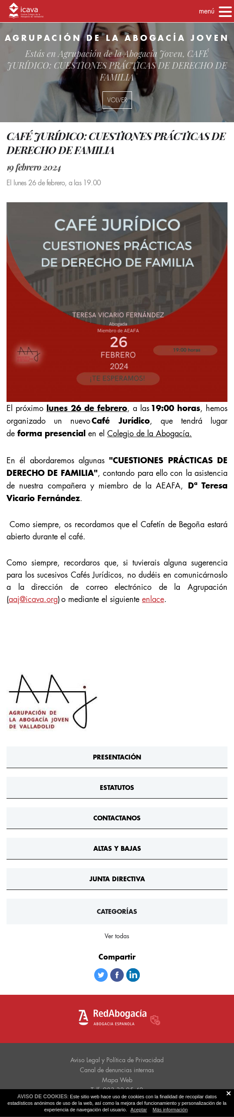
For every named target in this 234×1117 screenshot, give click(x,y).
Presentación (117, 757)
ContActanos (117, 818)
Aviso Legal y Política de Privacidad (117, 1060)
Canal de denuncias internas (117, 1070)
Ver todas (117, 936)
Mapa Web (117, 1080)
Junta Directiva (117, 879)
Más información (170, 1109)
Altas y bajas (117, 848)
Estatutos (117, 787)
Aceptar (139, 1109)
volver (117, 100)
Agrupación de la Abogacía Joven (120, 53)
